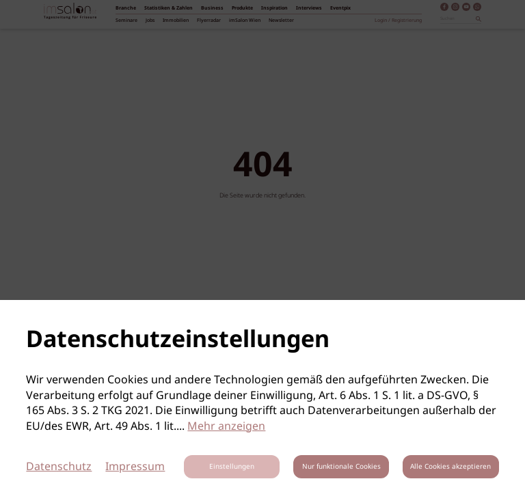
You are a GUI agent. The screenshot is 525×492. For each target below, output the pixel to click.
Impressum (135, 467)
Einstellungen (231, 466)
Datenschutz (59, 467)
